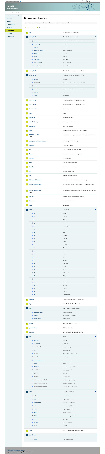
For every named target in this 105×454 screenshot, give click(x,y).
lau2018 (31, 299)
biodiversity (33, 109)
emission (36, 405)
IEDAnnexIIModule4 (35, 190)
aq (30, 32)
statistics (36, 415)
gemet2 (31, 158)
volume (35, 425)
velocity (36, 422)
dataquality (32, 126)
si (34, 288)
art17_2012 (32, 100)
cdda (30, 113)
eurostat (31, 145)
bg (34, 219)
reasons (36, 92)
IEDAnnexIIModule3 (35, 184)
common (32, 117)
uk (34, 294)
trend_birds (36, 59)
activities (36, 79)
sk (34, 291)
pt (34, 279)
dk (34, 232)
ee (34, 235)
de (34, 229)
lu (34, 263)
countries (36, 86)
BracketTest (37, 343)
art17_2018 (32, 104)
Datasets (9, 18)
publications (33, 328)
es (34, 241)
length (35, 409)
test (30, 336)
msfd (30, 308)
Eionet (13, 12)
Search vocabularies (31, 27)
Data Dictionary (19, 12)
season (35, 56)
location (36, 47)
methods (36, 89)
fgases (31, 154)
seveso (31, 332)
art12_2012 (32, 37)
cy (34, 223)
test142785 (36, 366)
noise (31, 323)
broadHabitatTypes (38, 312)
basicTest (36, 340)
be (34, 216)
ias (30, 171)
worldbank (32, 435)
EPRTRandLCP (34, 135)
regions (35, 315)
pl (34, 275)
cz (34, 226)
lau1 (30, 205)
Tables (9, 21)
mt (34, 269)
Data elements (11, 24)
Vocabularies (10, 30)
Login (85, 1)
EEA (14, 1)
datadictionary (33, 122)
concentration (37, 402)
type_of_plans (37, 65)
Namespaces (10, 36)
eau (35, 350)
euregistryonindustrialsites (37, 141)
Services (9, 33)
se (34, 285)
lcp (30, 304)
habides (31, 167)
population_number (38, 50)
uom (30, 391)
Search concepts (42, 27)
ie (34, 254)
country (36, 439)
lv (34, 266)
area (35, 399)
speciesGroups (37, 318)
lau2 (30, 209)
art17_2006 (32, 75)
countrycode (37, 41)
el (34, 238)
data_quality (37, 44)
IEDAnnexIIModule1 (35, 180)
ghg (30, 162)
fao (30, 149)
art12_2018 (32, 71)
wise (30, 430)
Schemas (9, 27)
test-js (35, 363)
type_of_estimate (38, 62)
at (34, 213)
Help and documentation (13, 16)
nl (34, 272)
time (35, 419)
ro (34, 282)
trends (35, 95)
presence (36, 53)
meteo (35, 412)
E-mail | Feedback (12, 449)
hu (34, 251)
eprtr (30, 130)
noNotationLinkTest (38, 360)
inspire (31, 196)
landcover (32, 201)
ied (30, 175)
